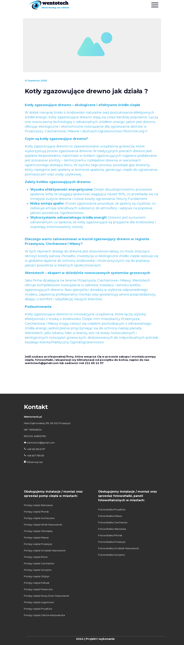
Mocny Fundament (131, 199)
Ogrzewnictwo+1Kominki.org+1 (122, 131)
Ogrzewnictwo (72, 213)
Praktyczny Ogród (65, 342)
